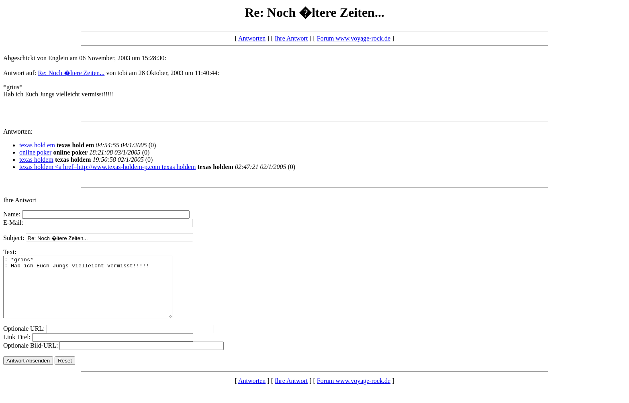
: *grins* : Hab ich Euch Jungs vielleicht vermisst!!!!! (97, 293)
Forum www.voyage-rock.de (353, 38)
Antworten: (18, 131)
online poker (35, 152)
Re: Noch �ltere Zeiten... (71, 72)
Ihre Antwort (291, 38)
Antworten (251, 38)
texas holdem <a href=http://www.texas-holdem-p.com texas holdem (107, 166)
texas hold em (37, 145)
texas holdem (36, 159)
